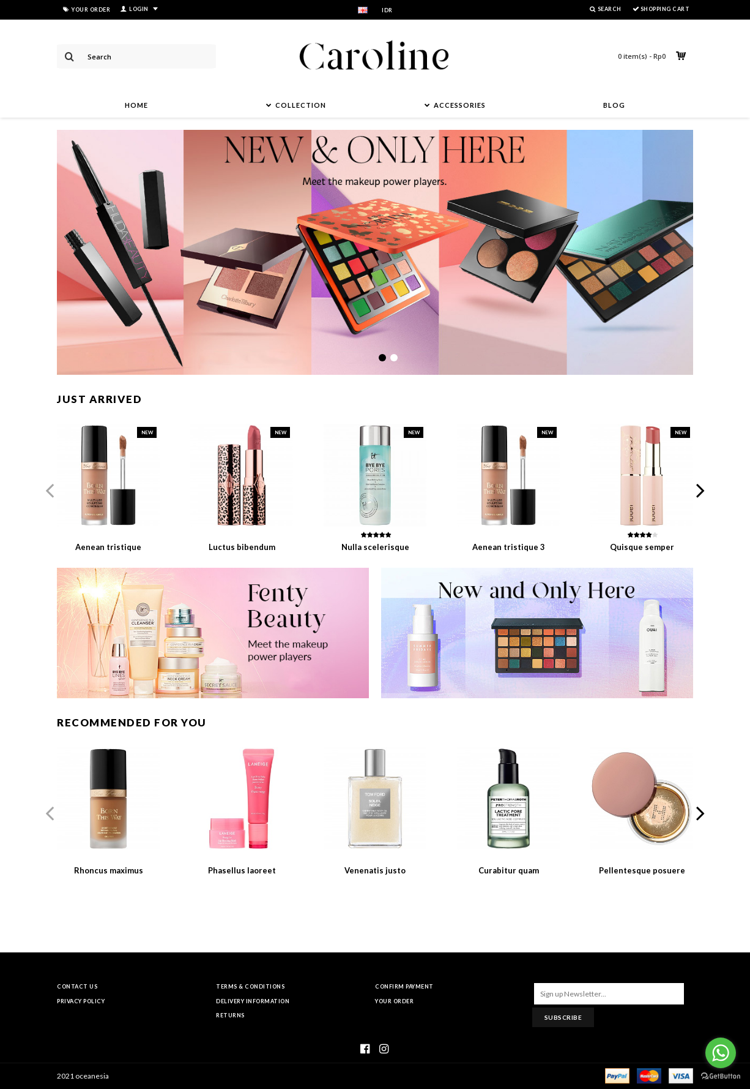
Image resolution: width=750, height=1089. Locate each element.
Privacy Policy (81, 1001)
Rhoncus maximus (108, 870)
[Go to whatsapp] (720, 1053)
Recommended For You (132, 722)
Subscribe (563, 1017)
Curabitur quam (508, 870)
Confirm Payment (404, 986)
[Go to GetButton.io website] (720, 1076)
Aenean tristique (108, 547)
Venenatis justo (375, 870)
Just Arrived (99, 399)
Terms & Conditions (250, 986)
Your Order (394, 1001)
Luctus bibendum (242, 547)
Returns (230, 1015)
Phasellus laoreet (242, 870)
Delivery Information (252, 1001)
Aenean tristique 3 (508, 547)
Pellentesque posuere (642, 870)
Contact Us (77, 986)
